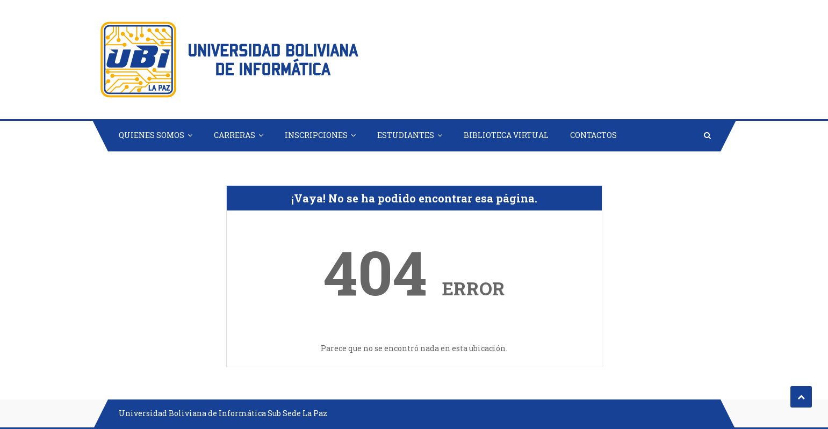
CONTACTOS (593, 135)
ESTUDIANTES (405, 135)
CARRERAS (234, 135)
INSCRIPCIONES (316, 135)
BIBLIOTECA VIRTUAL (506, 135)
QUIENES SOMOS (151, 135)
